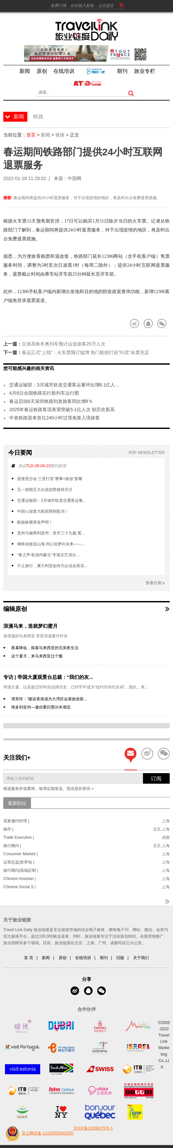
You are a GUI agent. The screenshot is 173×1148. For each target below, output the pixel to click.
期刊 (104, 957)
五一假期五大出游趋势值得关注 (44, 489)
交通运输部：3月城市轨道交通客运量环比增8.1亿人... (64, 384)
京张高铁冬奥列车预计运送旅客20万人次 (63, 344)
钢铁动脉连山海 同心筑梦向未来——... (51, 544)
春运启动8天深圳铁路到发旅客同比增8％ (51, 401)
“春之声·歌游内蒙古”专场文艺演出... (48, 555)
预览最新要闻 (80, 788)
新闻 (45, 134)
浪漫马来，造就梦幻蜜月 (30, 626)
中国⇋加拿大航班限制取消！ (43, 511)
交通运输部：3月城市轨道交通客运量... (51, 500)
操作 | (8, 829)
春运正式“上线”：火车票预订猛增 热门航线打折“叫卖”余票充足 (85, 352)
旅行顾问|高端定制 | (20, 870)
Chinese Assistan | (19, 878)
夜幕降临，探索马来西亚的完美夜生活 (44, 648)
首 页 (28, 957)
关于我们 (141, 957)
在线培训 (83, 957)
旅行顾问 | (12, 845)
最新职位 (17, 803)
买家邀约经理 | (16, 821)
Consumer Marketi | (20, 854)
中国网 (74, 178)
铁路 (60, 134)
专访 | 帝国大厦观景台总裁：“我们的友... (48, 677)
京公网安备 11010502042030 (38, 1133)
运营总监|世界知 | (18, 862)
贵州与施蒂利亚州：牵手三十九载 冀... (51, 533)
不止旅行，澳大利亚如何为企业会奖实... (52, 565)
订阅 (156, 778)
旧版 (120, 957)
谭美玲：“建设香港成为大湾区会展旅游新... (49, 699)
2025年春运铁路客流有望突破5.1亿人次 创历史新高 (62, 409)
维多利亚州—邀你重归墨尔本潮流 (41, 707)
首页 (31, 134)
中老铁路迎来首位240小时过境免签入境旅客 (54, 417)
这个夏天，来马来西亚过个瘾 (37, 656)
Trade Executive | (18, 837)
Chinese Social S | (19, 887)
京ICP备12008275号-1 (93, 1128)
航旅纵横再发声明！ (35, 522)
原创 (63, 957)
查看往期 (155, 583)
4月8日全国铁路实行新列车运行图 (44, 393)
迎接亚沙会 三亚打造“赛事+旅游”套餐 (49, 478)
